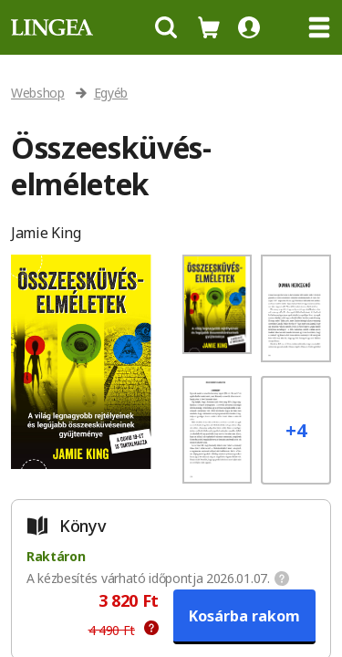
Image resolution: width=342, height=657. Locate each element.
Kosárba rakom (244, 616)
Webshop (38, 92)
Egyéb (111, 92)
